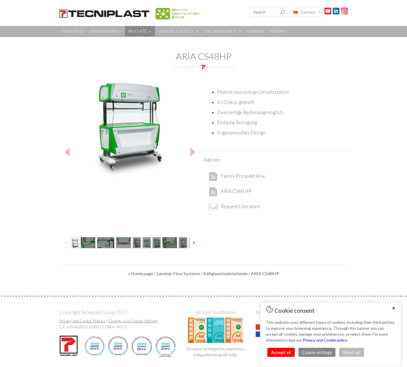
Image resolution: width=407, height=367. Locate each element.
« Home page (140, 273)
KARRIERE (255, 31)
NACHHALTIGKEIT (223, 31)
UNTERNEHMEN (105, 31)
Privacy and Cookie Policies (82, 320)
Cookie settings (317, 352)
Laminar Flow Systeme (178, 273)
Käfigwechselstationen (225, 273)
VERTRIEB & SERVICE (178, 31)
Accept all (281, 352)
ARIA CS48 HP (230, 191)
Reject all (351, 352)
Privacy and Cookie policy (325, 340)
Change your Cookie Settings (133, 320)
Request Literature (234, 207)
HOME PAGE (73, 31)
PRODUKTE (140, 31)
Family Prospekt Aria (236, 176)
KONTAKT (278, 31)
